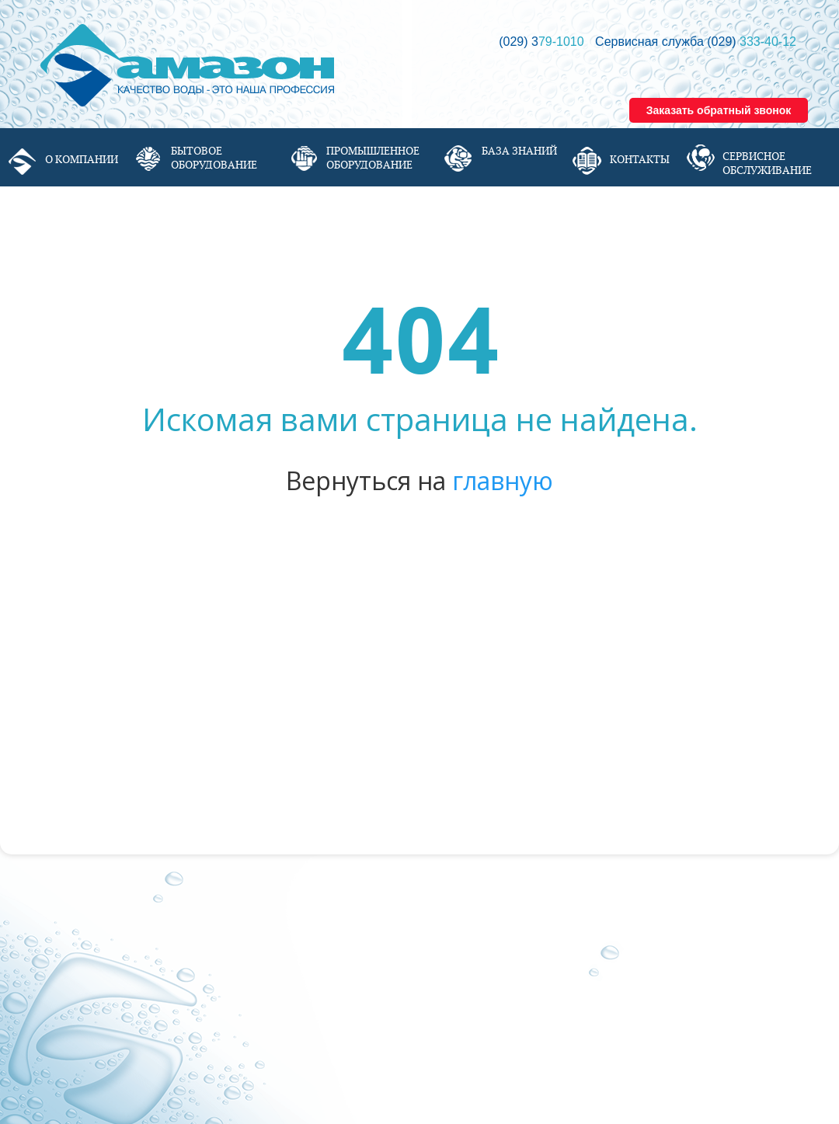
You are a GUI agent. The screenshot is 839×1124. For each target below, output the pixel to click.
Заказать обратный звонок (719, 110)
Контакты (640, 159)
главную (502, 480)
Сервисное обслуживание (767, 163)
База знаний (519, 151)
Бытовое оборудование (214, 158)
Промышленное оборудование (373, 158)
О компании (81, 159)
